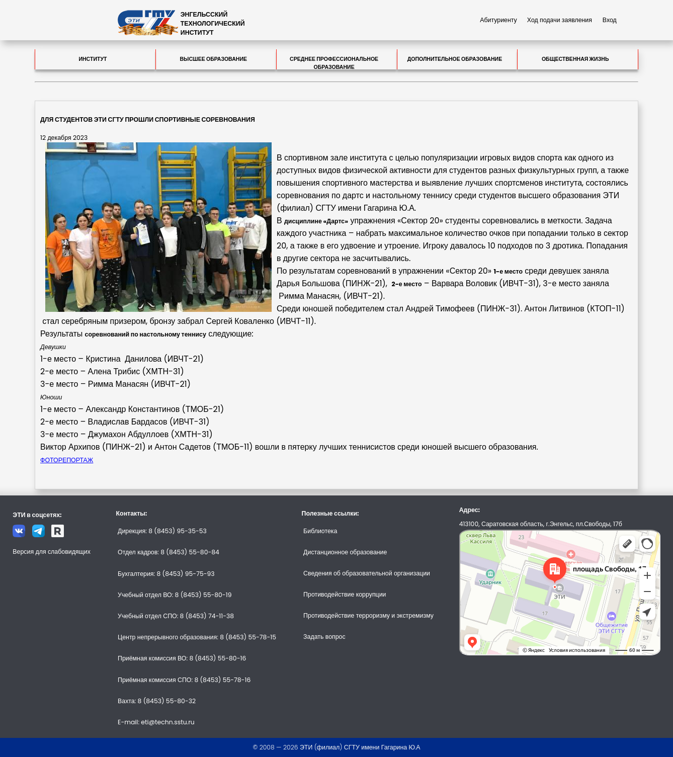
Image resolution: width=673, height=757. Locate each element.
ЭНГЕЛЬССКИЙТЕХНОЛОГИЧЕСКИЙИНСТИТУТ (213, 23)
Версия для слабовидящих (52, 551)
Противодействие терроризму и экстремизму (368, 615)
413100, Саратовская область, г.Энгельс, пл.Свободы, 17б (540, 524)
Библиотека (320, 531)
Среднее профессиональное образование (334, 62)
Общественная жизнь (575, 59)
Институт (92, 59)
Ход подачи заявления (559, 20)
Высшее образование (213, 59)
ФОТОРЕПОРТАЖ (66, 460)
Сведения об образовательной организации (366, 573)
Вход (610, 20)
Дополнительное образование (454, 59)
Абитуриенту (498, 20)
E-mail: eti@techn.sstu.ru (156, 722)
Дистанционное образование (345, 552)
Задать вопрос (324, 636)
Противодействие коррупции (344, 594)
